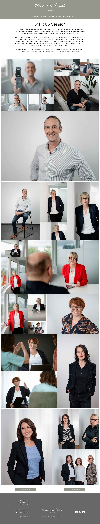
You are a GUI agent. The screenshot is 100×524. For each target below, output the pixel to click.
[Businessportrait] (25, 489)
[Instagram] (76, 512)
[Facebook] (80, 512)
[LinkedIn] (83, 512)
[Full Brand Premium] (74, 489)
